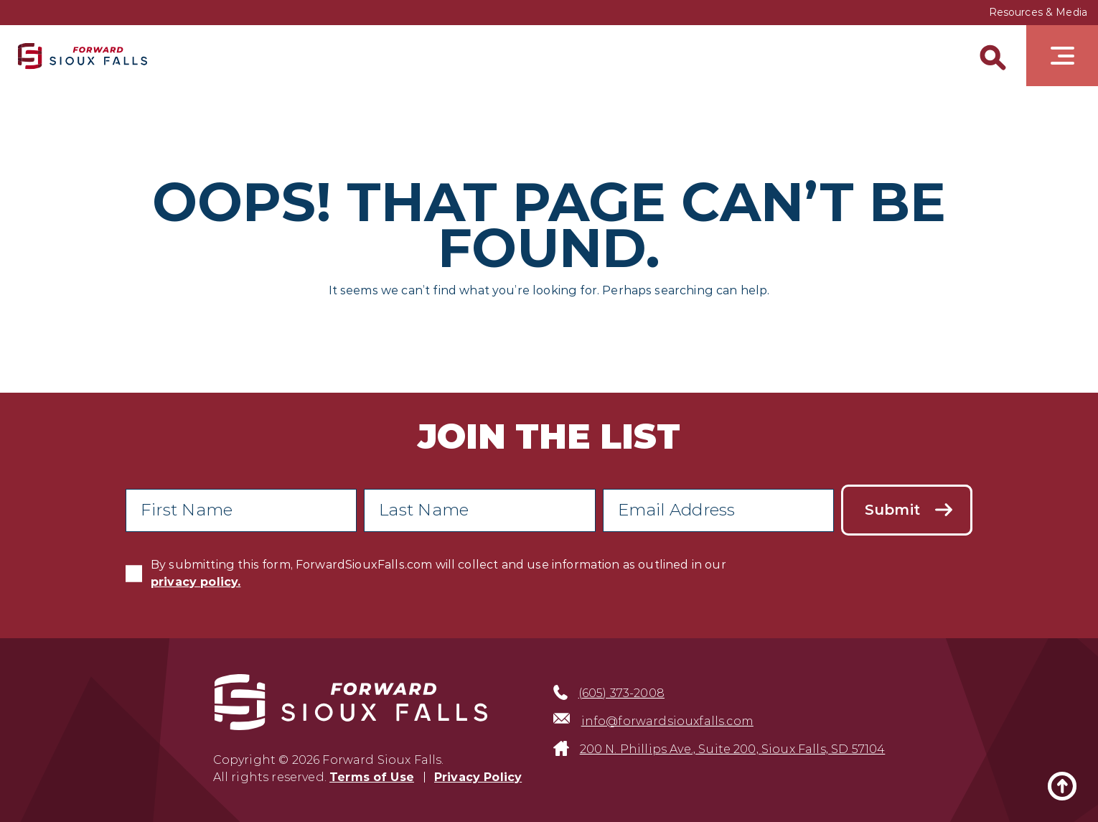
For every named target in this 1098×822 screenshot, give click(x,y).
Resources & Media (1038, 12)
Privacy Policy (478, 777)
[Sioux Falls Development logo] (82, 55)
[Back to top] (1062, 786)
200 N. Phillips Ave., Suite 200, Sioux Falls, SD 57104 (733, 749)
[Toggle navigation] (1062, 55)
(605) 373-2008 (621, 693)
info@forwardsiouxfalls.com (667, 721)
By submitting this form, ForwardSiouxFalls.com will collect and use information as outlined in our (438, 573)
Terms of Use (371, 777)
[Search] (990, 55)
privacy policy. (195, 582)
